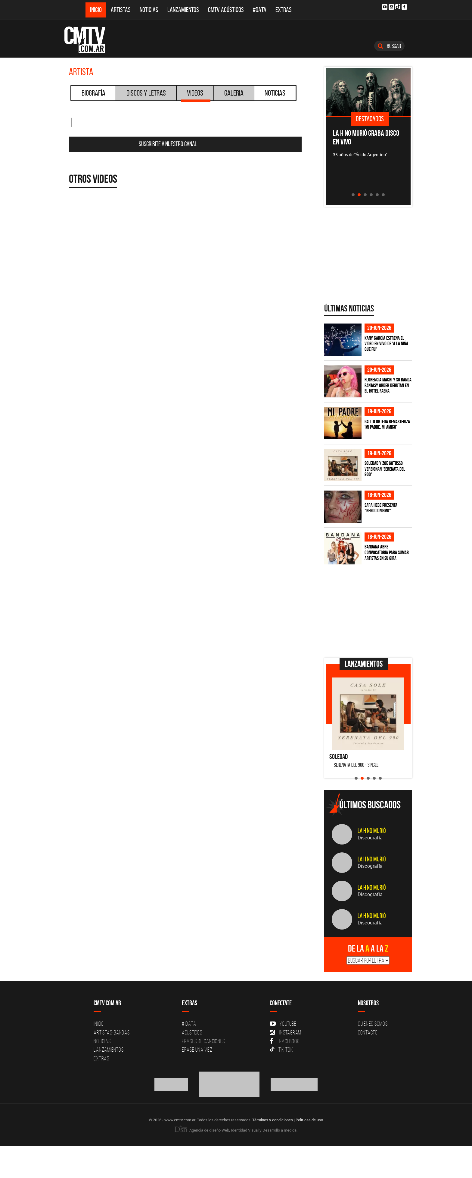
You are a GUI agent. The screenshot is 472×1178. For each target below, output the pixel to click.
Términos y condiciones (272, 1120)
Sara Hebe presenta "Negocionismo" (381, 507)
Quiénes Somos (373, 1023)
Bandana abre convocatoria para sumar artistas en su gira (387, 552)
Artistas (121, 10)
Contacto (368, 1032)
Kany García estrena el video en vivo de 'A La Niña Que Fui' (386, 343)
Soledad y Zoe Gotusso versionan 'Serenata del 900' (385, 468)
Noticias (149, 10)
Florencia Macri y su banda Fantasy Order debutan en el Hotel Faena (388, 385)
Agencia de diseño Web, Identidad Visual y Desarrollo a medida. (236, 1130)
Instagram (285, 1032)
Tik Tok (281, 1049)
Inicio (96, 10)
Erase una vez (197, 1049)
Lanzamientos (183, 10)
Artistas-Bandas (111, 1032)
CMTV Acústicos (226, 10)
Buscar (389, 46)
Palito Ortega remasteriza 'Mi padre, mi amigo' (387, 424)
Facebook (285, 1041)
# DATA (189, 1023)
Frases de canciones (203, 1041)
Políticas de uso (309, 1120)
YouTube (283, 1023)
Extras (283, 10)
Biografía (93, 93)
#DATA (259, 10)
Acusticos (192, 1032)
